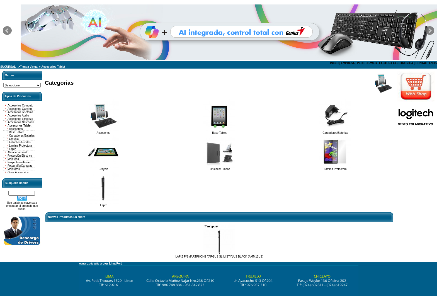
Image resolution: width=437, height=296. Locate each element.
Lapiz (12, 149)
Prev (7, 30)
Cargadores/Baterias (22, 135)
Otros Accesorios (18, 172)
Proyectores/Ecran (19, 162)
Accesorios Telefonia (20, 112)
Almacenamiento (18, 152)
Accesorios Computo (20, 105)
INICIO (334, 63)
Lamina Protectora (20, 145)
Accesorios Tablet (53, 66)
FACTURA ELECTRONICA (396, 63)
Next (429, 30)
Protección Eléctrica (20, 155)
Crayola (14, 138)
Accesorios (16, 128)
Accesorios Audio (18, 115)
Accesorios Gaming (20, 108)
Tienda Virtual (29, 66)
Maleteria (13, 159)
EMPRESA (348, 63)
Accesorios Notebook (21, 122)
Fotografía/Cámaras (20, 165)
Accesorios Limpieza (20, 118)
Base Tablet (16, 132)
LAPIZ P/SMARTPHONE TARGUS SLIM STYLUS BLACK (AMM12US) (219, 256)
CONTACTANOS (426, 63)
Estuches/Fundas (20, 142)
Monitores (14, 169)
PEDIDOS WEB (367, 63)
